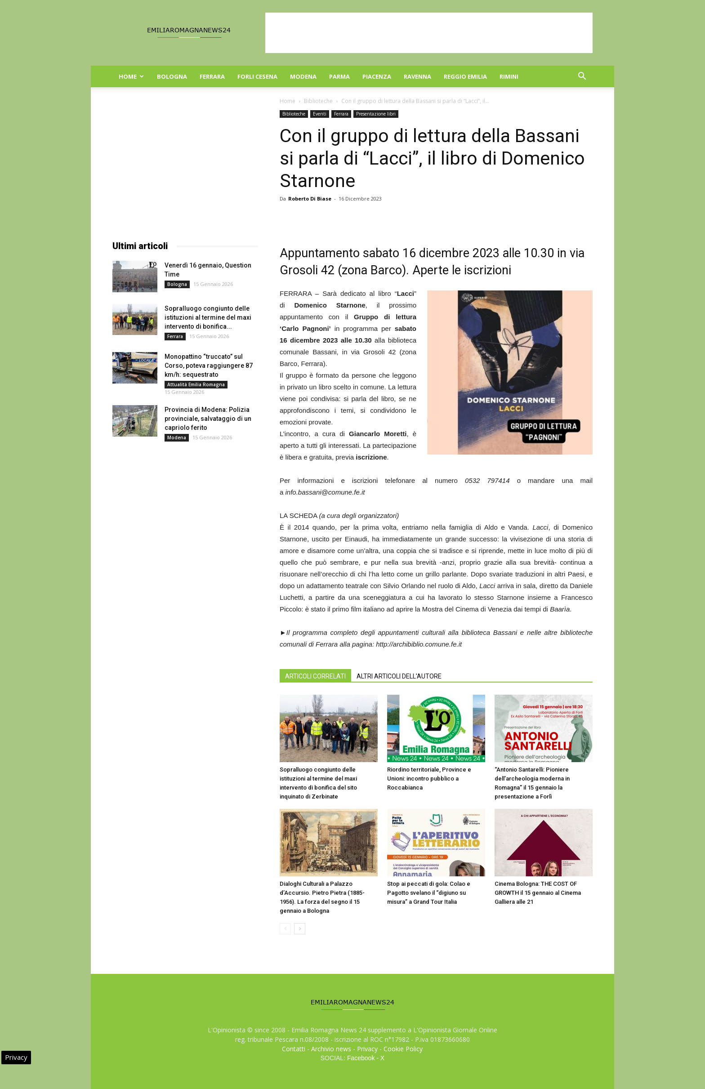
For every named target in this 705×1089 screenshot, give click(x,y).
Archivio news (331, 1048)
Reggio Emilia (465, 76)
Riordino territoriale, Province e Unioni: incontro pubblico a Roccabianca (429, 778)
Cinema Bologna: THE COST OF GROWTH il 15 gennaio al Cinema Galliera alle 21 (538, 892)
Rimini (509, 76)
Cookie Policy (403, 1048)
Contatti (293, 1048)
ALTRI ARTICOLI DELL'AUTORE (399, 676)
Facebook (361, 1058)
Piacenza (376, 76)
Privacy (367, 1048)
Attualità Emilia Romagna (196, 384)
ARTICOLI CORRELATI (315, 676)
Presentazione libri (376, 114)
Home (131, 76)
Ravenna (417, 76)
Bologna (172, 76)
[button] (582, 77)
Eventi (319, 114)
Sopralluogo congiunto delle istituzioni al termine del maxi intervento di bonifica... (208, 317)
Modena (303, 76)
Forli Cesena (257, 76)
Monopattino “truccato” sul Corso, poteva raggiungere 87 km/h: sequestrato (209, 365)
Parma (339, 76)
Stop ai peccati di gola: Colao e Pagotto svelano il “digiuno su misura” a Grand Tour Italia (428, 892)
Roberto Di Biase (309, 198)
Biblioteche (318, 101)
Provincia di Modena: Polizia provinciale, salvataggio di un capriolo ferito (208, 418)
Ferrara (212, 76)
